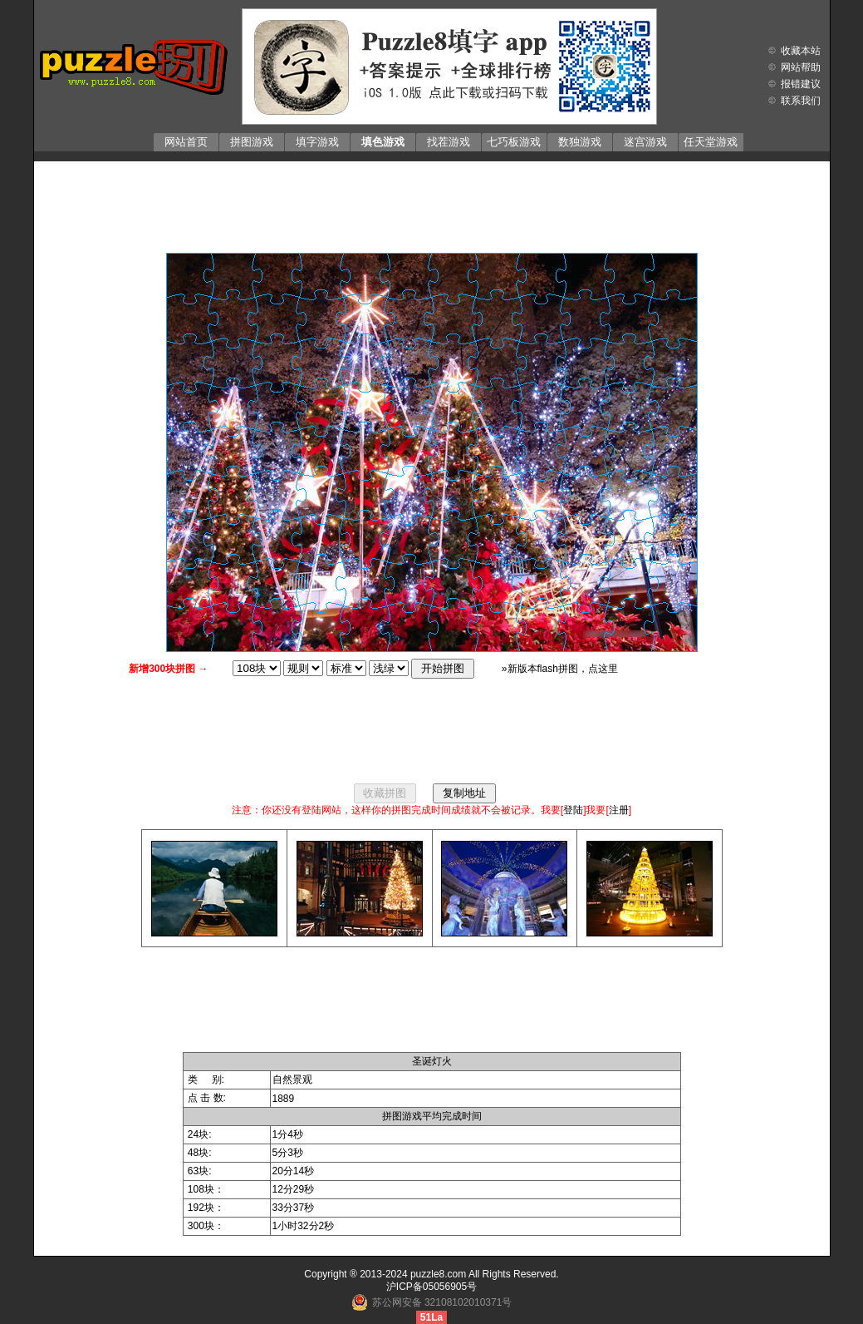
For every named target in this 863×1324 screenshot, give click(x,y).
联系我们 (801, 100)
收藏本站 (801, 51)
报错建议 (801, 84)
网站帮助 (801, 67)
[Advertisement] (432, 203)
